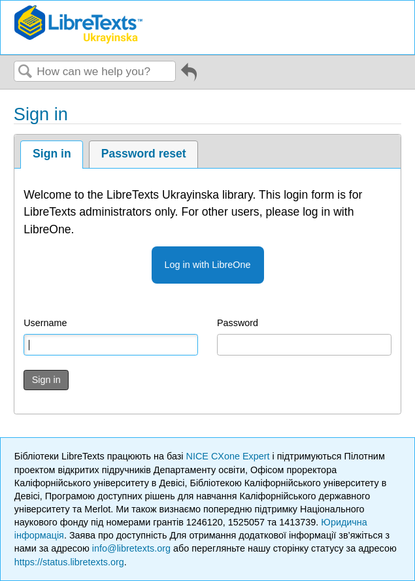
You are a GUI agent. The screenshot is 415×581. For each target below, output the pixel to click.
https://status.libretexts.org (69, 562)
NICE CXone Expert (229, 456)
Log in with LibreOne (208, 264)
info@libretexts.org (131, 548)
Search (25, 72)
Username (45, 323)
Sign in (52, 153)
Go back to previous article (189, 77)
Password (237, 323)
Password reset (143, 153)
